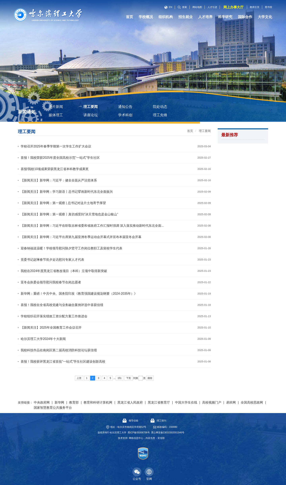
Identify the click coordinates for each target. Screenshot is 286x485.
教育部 (74, 402)
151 (120, 378)
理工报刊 (158, 420)
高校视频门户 (211, 402)
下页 (128, 378)
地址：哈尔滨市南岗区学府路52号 (128, 427)
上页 (79, 378)
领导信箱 (130, 420)
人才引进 (212, 7)
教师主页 (254, 7)
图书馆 (268, 7)
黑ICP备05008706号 (139, 432)
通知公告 (125, 107)
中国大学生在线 (186, 402)
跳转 (150, 378)
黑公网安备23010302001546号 (167, 432)
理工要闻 (90, 107)
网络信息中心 (136, 438)
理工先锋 (160, 115)
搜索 (182, 7)
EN (168, 7)
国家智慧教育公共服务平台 (53, 407)
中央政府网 (42, 402)
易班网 (231, 402)
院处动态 (160, 107)
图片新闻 (56, 107)
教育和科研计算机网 (98, 402)
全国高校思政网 (252, 402)
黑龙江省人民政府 (130, 402)
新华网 (59, 402)
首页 (190, 131)
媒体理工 (56, 115)
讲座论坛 (90, 115)
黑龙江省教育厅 (159, 402)
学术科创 (125, 115)
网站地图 (197, 7)
